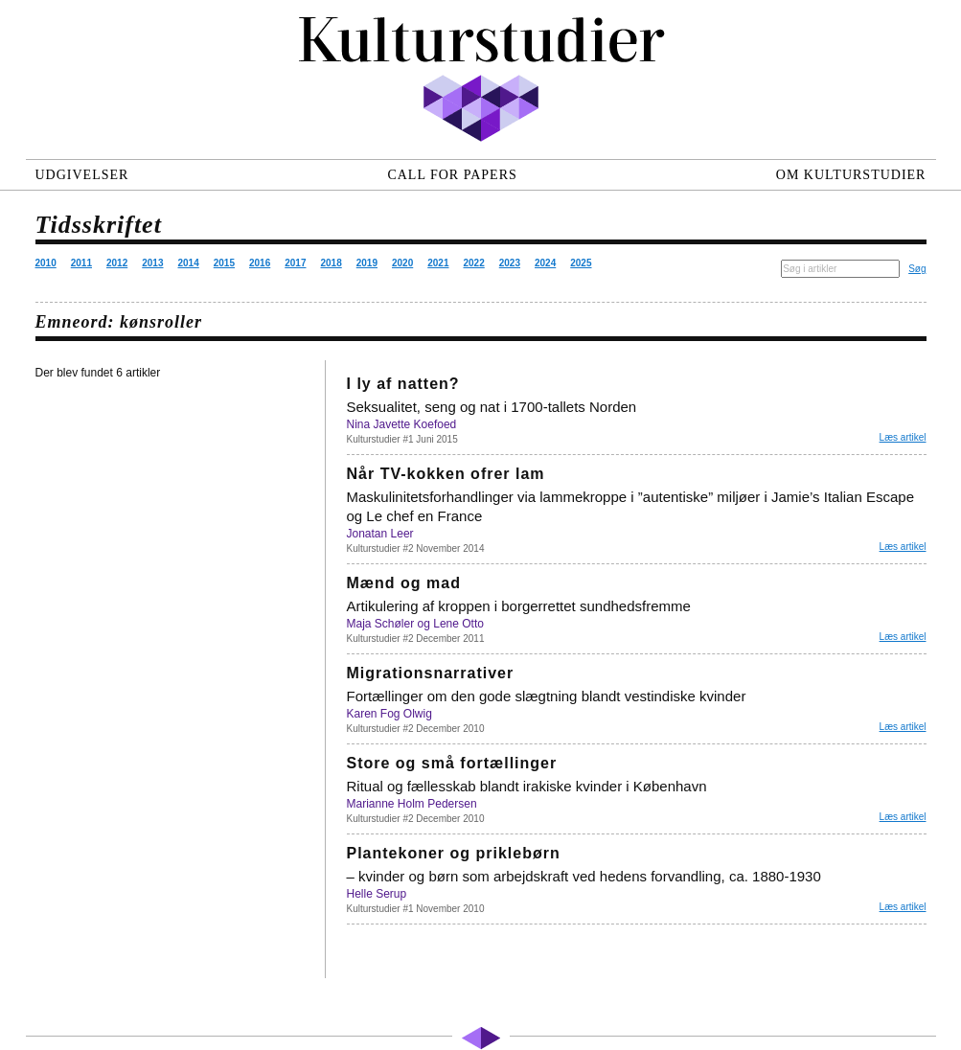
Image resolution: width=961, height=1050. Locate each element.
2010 (46, 263)
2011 (81, 263)
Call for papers (451, 175)
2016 (259, 263)
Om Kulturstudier (851, 175)
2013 (152, 263)
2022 (474, 263)
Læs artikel (903, 437)
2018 (331, 263)
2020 (402, 263)
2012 (116, 263)
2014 (188, 263)
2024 (545, 263)
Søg (917, 268)
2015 (224, 263)
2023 (509, 263)
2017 (295, 263)
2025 (580, 263)
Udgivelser (82, 175)
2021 (437, 263)
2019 (367, 263)
